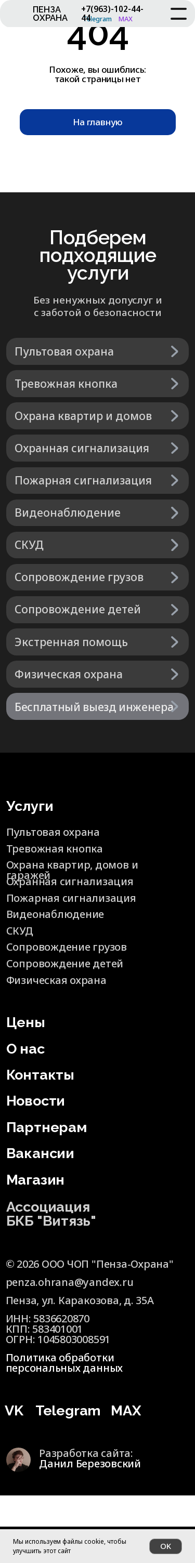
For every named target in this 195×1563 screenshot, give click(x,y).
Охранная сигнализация (70, 881)
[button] (97, 706)
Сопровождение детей (65, 963)
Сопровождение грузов (66, 947)
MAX (125, 1410)
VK (14, 1410)
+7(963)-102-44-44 (112, 13)
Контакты (40, 1075)
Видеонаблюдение (55, 914)
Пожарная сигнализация (71, 898)
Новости (35, 1101)
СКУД (19, 931)
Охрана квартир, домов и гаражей (72, 870)
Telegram (68, 1410)
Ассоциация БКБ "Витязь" (51, 1214)
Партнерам (46, 1127)
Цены (25, 1022)
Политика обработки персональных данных (64, 1362)
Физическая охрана (56, 980)
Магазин (35, 1180)
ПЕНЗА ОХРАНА (50, 14)
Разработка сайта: (90, 1458)
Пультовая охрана (53, 832)
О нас (25, 1049)
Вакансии (40, 1153)
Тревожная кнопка (54, 849)
